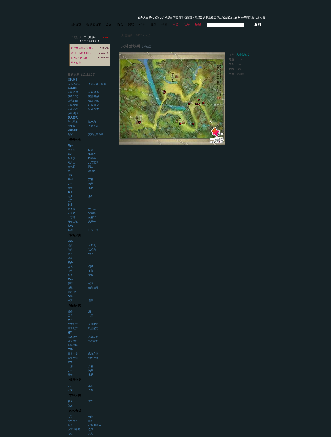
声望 (176, 24)
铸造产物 (73, 357)
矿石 (70, 385)
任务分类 (75, 139)
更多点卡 (76, 62)
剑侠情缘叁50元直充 (82, 48)
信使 (70, 433)
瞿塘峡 (92, 170)
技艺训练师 (74, 429)
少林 (70, 183)
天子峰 (92, 221)
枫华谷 (92, 154)
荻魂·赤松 (73, 109)
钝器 (90, 253)
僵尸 (90, 420)
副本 (191, 17)
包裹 (90, 300)
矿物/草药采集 (246, 17)
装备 (109, 24)
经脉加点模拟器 (163, 17)
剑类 (70, 249)
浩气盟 (71, 166)
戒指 (90, 283)
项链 (70, 283)
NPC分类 (75, 410)
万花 (90, 179)
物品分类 (75, 305)
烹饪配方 (93, 324)
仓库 (90, 429)
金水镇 (71, 158)
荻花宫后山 (74, 83)
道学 (90, 401)
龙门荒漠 (93, 162)
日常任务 (93, 230)
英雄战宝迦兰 (95, 134)
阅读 (175, 17)
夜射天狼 (93, 125)
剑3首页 (76, 24)
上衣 (70, 266)
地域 (198, 24)
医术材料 (73, 336)
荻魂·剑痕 (73, 113)
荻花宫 (92, 217)
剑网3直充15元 (79, 57)
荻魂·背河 (73, 96)
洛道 (90, 149)
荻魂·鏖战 (93, 96)
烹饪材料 (93, 336)
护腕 (90, 274)
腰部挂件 (93, 287)
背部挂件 (73, 291)
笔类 (70, 253)
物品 (120, 24)
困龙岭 (71, 125)
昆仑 (70, 170)
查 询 (257, 24)
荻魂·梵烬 (73, 104)
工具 (70, 315)
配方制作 (232, 17)
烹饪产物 (93, 353)
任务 (142, 24)
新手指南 (184, 17)
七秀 (90, 187)
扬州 (70, 196)
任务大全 (143, 17)
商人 (70, 425)
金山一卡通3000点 (81, 52)
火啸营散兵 (242, 54)
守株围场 (73, 121)
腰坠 (70, 287)
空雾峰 (92, 213)
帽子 (90, 266)
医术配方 (73, 324)
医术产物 (73, 353)
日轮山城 (73, 221)
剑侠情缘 (127, 35)
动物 (90, 416)
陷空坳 (92, 121)
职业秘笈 (211, 17)
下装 (90, 270)
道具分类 (75, 380)
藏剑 (70, 179)
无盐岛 (71, 213)
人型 (70, 416)
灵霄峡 (71, 208)
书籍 (164, 24)
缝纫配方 (93, 328)
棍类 (70, 245)
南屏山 (71, 162)
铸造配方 (73, 328)
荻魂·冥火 (93, 104)
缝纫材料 (93, 341)
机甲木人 (73, 420)
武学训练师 (94, 425)
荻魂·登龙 (93, 109)
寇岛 (70, 154)
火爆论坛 (260, 17)
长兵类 (92, 245)
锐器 (70, 258)
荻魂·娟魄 (73, 100)
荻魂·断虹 (93, 100)
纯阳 (90, 183)
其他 (90, 433)
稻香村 (71, 149)
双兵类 (92, 249)
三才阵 (71, 217)
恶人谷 (92, 166)
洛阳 (90, 196)
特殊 (70, 296)
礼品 (90, 315)
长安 (70, 200)
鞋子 (70, 274)
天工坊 (92, 208)
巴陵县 (92, 158)
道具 (153, 24)
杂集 (70, 405)
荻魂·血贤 (73, 92)
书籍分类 (75, 395)
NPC (131, 24)
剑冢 (70, 134)
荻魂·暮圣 (93, 92)
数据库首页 (93, 24)
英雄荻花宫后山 (97, 83)
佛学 (70, 401)
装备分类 (75, 235)
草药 (90, 385)
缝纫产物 (93, 357)
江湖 (70, 366)
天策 (70, 187)
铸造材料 (73, 341)
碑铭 (151, 17)
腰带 (70, 270)
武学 (187, 24)
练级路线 (200, 17)
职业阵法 (222, 17)
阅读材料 (73, 345)
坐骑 (70, 300)
